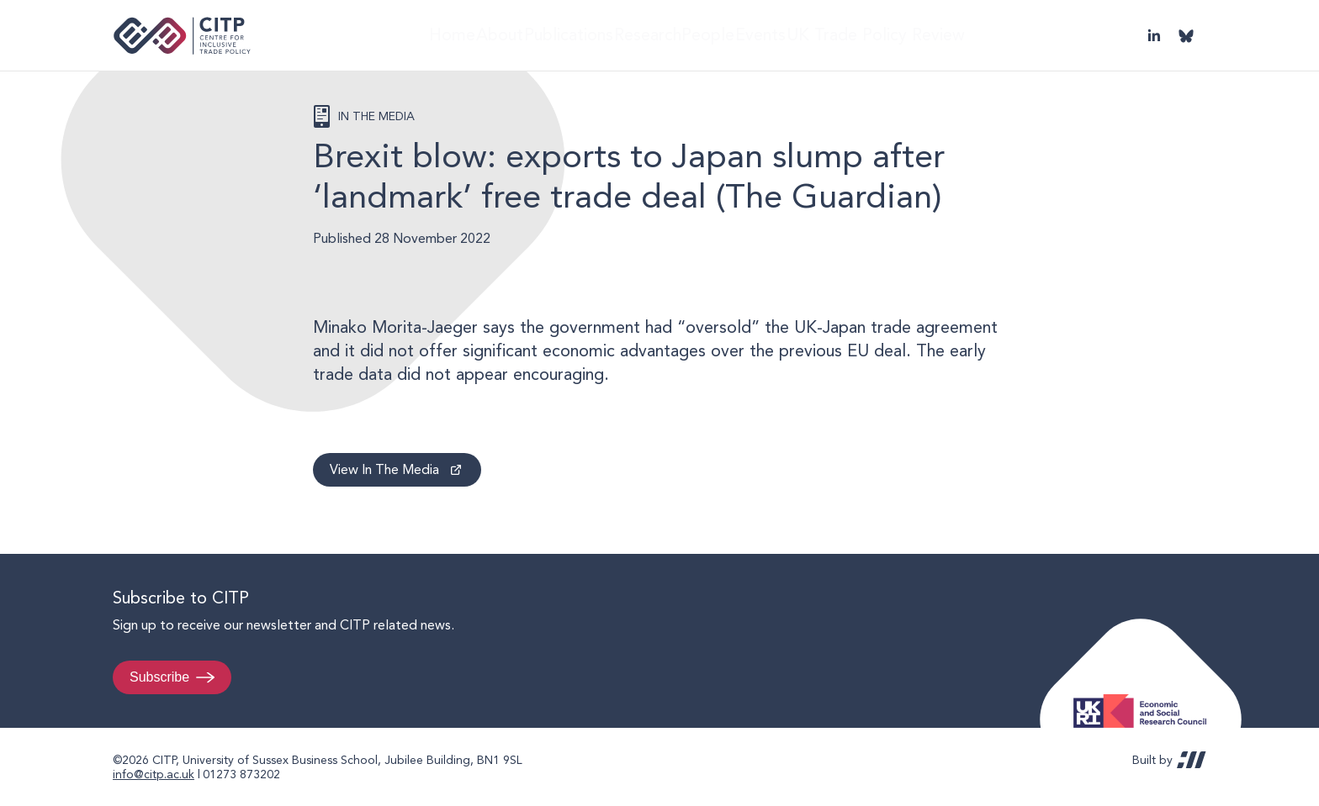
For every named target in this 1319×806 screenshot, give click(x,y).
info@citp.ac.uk (153, 774)
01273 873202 (241, 774)
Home (425, 35)
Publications (568, 35)
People (731, 35)
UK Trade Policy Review (916, 35)
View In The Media (384, 469)
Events (798, 35)
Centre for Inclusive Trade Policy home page (182, 36)
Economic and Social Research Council (1144, 698)
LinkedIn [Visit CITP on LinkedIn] (1154, 35)
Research (657, 35)
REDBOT (1191, 759)
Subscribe (159, 677)
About (488, 35)
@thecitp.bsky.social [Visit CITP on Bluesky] (1186, 35)
